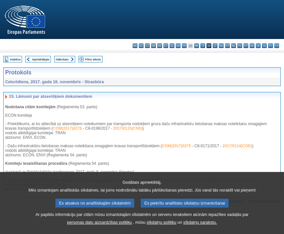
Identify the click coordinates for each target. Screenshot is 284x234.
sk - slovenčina (258, 45)
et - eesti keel (165, 45)
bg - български (135, 45)
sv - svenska (276, 45)
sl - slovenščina (264, 45)
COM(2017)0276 (67, 128)
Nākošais (62, 59)
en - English (178, 45)
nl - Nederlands (233, 45)
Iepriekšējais (40, 59)
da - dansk (153, 45)
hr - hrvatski (196, 45)
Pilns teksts (93, 59)
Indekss (15, 59)
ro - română (252, 45)
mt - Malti (227, 45)
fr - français (184, 45)
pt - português (245, 45)
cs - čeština (147, 45)
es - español (141, 45)
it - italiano (202, 45)
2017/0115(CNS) (128, 128)
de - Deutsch (159, 45)
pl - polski (239, 45)
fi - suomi (270, 45)
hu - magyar (221, 45)
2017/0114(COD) (237, 146)
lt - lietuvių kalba (215, 45)
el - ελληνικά (172, 45)
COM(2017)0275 (176, 146)
